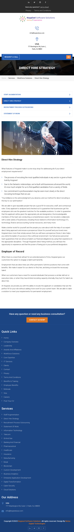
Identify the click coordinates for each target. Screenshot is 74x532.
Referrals (7, 389)
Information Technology (13, 430)
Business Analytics (11, 474)
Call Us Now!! (44, 7)
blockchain (8, 466)
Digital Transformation (12, 482)
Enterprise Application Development (17, 478)
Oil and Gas (8, 438)
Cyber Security (9, 486)
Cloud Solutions (10, 490)
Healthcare (8, 450)
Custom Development (12, 470)
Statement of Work (12, 114)
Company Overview (11, 342)
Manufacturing (9, 458)
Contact (7, 369)
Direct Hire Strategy (12, 101)
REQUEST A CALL (11, 57)
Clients (6, 365)
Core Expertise (9, 358)
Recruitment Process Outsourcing (18, 107)
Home (4, 78)
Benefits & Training (11, 381)
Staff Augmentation (12, 95)
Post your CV (9, 401)
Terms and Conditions (42, 10)
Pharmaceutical (10, 446)
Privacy (28, 10)
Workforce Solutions (11, 354)
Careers (7, 397)
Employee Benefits (11, 385)
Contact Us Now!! (37, 320)
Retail (6, 462)
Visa (5, 393)
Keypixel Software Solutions (29, 521)
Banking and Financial (12, 442)
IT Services (8, 361)
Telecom (7, 434)
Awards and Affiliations (12, 350)
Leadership (8, 346)
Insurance (7, 454)
